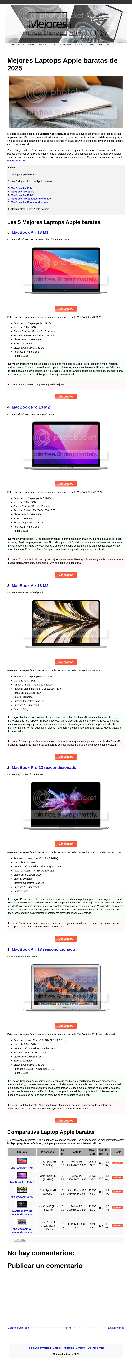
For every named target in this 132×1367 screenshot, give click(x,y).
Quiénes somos (96, 1348)
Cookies (57, 1348)
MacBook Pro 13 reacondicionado (31, 198)
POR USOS (78, 44)
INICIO (13, 44)
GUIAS (53, 44)
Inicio (68, 1328)
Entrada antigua (116, 1328)
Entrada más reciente (18, 1328)
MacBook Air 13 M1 (22, 188)
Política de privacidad (39, 1348)
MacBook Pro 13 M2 (22, 191)
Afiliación (69, 1348)
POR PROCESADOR (105, 44)
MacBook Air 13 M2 (22, 195)
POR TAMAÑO (90, 44)
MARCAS (31, 44)
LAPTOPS (21, 44)
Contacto (81, 1348)
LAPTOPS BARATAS (65, 44)
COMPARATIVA (42, 44)
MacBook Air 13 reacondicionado (30, 202)
